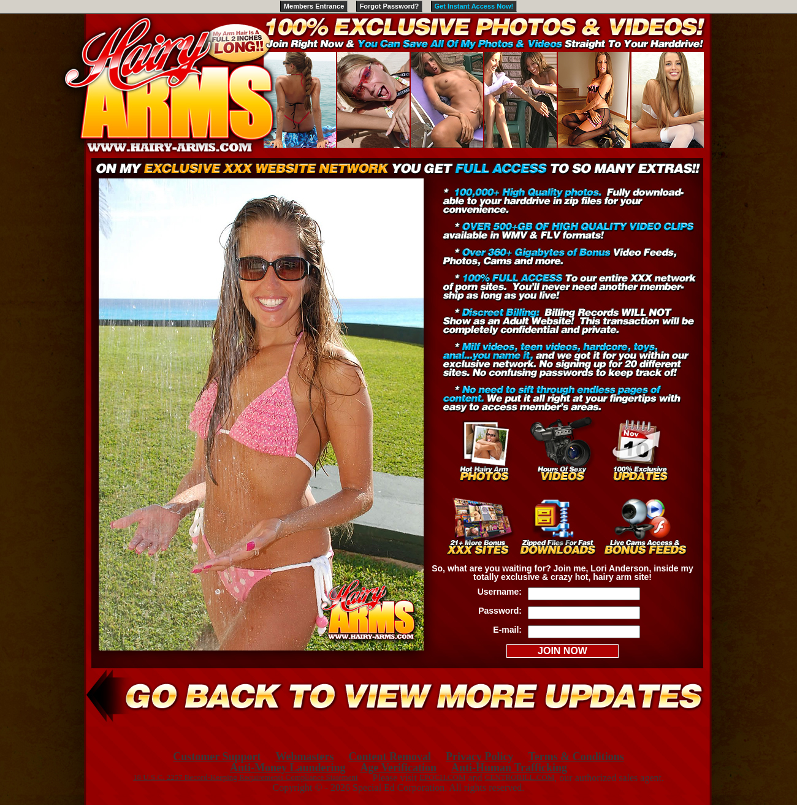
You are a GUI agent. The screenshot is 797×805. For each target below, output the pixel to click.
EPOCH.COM (442, 777)
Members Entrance (314, 6)
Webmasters (304, 756)
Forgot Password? (389, 6)
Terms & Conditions (575, 756)
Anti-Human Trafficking (509, 767)
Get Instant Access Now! (474, 6)
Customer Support (217, 756)
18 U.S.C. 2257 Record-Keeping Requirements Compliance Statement (245, 777)
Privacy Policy (479, 756)
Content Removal (389, 756)
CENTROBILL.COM (520, 777)
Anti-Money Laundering (288, 767)
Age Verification (398, 767)
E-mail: (507, 630)
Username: (500, 592)
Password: (500, 611)
